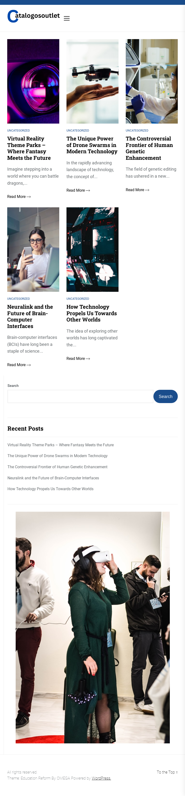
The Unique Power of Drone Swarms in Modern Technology (57, 456)
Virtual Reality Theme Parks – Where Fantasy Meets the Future (60, 445)
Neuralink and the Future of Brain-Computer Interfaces (53, 478)
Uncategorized (18, 130)
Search (13, 386)
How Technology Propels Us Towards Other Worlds (50, 489)
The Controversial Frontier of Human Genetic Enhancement (57, 467)
